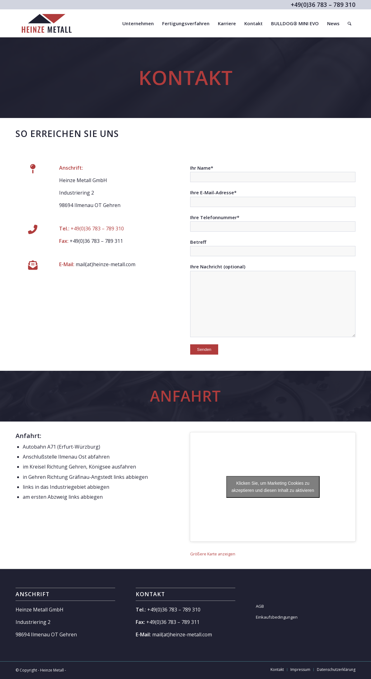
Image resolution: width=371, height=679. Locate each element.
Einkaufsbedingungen (277, 617)
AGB (260, 606)
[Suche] (349, 23)
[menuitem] (138, 23)
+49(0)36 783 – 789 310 (96, 228)
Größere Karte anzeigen (212, 554)
